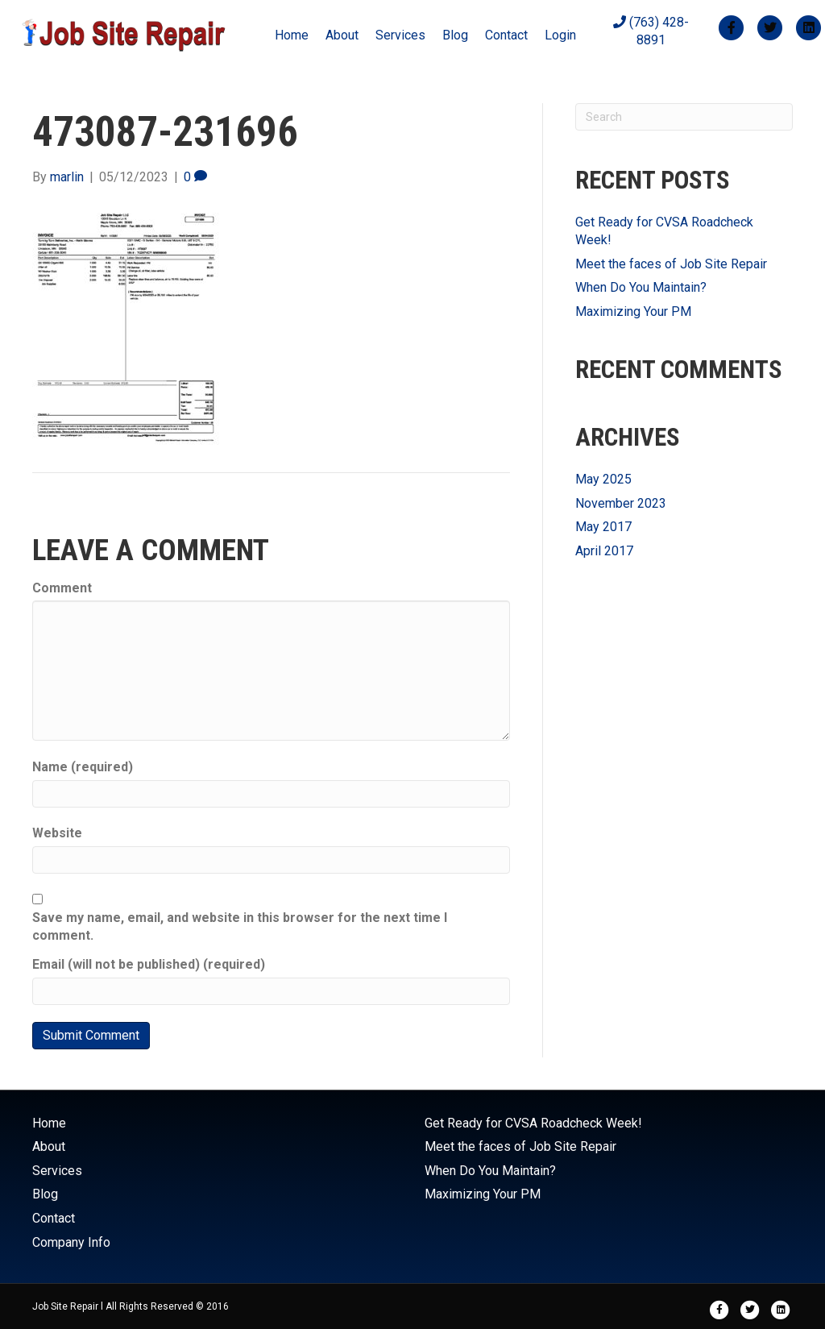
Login (560, 35)
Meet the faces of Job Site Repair (671, 264)
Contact (506, 35)
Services (400, 35)
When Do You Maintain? (641, 287)
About (342, 35)
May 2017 (603, 526)
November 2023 (620, 503)
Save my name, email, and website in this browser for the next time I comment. (239, 926)
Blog (455, 35)
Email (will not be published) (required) (148, 964)
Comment (62, 588)
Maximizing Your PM (633, 311)
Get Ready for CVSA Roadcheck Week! (533, 1123)
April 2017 (604, 551)
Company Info (71, 1242)
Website (57, 833)
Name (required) (82, 767)
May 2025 (603, 479)
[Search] (684, 117)
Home (292, 35)
